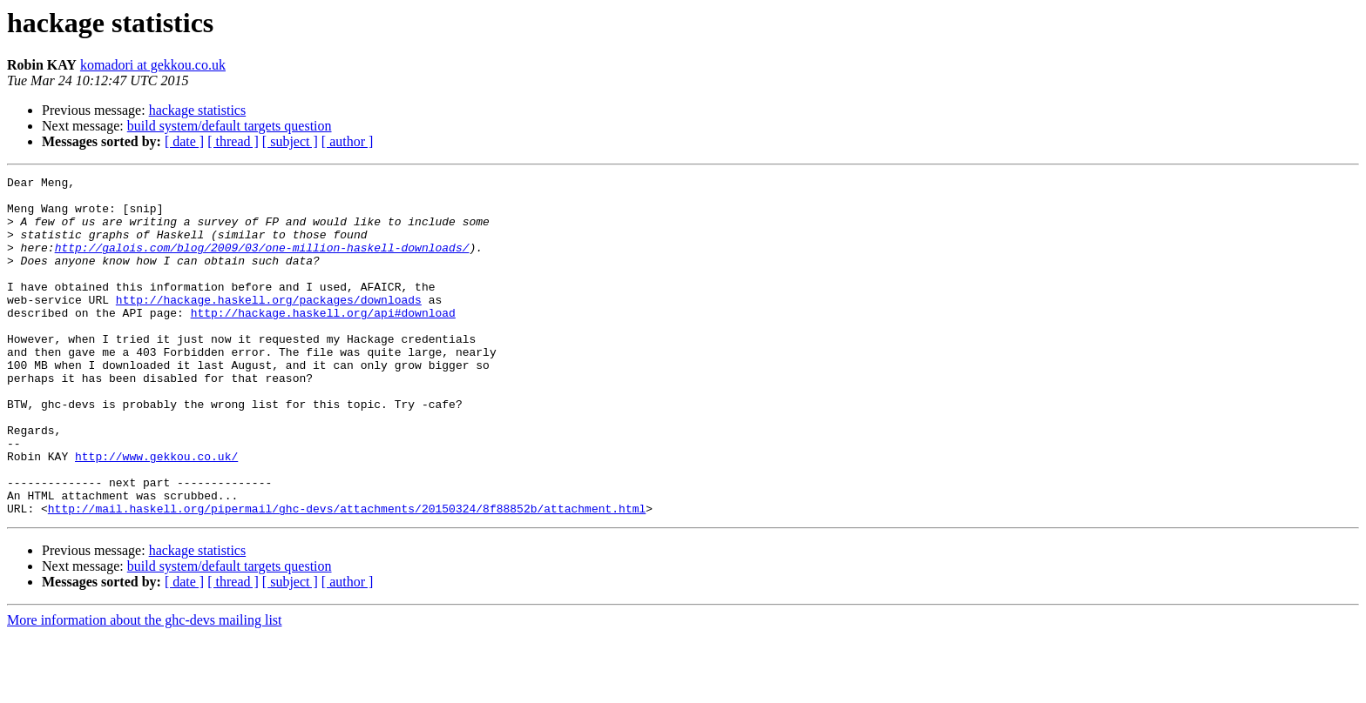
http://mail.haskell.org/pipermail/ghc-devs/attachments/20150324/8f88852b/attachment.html (347, 576)
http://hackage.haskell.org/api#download (323, 341)
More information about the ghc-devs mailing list (144, 687)
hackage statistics (198, 110)
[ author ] (347, 141)
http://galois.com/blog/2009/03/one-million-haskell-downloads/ (262, 263)
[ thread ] (233, 141)
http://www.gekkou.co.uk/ (156, 513)
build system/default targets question (229, 125)
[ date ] (184, 141)
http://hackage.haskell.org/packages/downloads (269, 325)
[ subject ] (290, 141)
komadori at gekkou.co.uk (153, 64)
